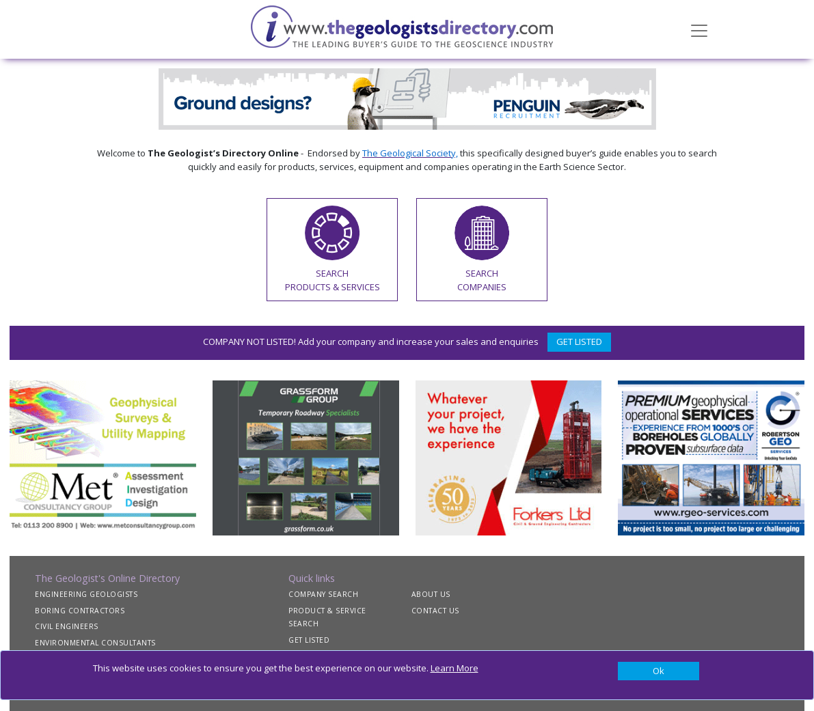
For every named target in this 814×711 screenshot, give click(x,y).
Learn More (454, 668)
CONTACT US (435, 610)
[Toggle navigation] (699, 29)
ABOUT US (430, 594)
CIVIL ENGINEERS (66, 626)
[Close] (659, 671)
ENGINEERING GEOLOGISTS (86, 594)
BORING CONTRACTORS (79, 610)
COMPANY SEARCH (323, 594)
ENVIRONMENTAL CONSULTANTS (95, 642)
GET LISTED (579, 341)
